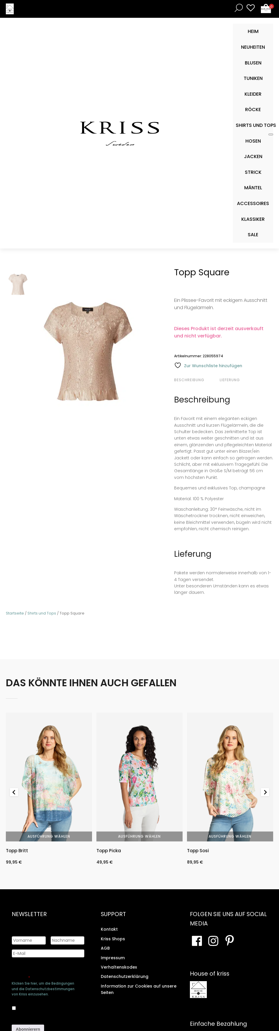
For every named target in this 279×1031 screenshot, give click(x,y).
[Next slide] (265, 792)
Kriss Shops (113, 939)
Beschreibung (189, 379)
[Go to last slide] (14, 792)
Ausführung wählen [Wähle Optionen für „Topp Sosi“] (230, 836)
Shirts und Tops (41, 613)
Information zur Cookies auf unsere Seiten (138, 989)
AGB (105, 948)
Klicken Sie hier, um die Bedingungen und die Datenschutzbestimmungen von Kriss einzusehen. (43, 988)
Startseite (15, 613)
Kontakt (109, 929)
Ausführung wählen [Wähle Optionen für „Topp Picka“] (139, 836)
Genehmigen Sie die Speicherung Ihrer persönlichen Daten (47, 973)
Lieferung (230, 379)
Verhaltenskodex (119, 967)
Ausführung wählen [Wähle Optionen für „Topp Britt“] (48, 836)
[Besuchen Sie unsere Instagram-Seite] (213, 941)
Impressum (113, 958)
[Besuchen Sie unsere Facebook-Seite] (197, 941)
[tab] (196, 380)
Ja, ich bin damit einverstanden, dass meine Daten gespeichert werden (46, 1007)
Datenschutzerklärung (124, 976)
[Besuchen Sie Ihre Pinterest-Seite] (230, 941)
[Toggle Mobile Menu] (270, 134)
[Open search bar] (237, 8)
